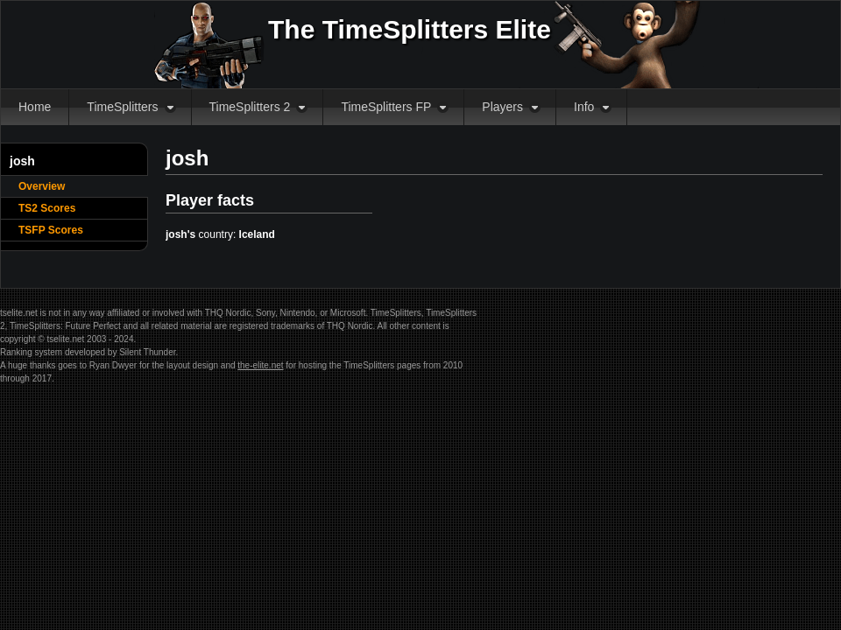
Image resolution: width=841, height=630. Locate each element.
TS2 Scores (46, 208)
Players (502, 107)
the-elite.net (260, 365)
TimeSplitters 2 (250, 107)
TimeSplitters (122, 107)
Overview (41, 186)
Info (584, 107)
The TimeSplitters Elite (409, 29)
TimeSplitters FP (386, 107)
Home (34, 107)
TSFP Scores (50, 230)
